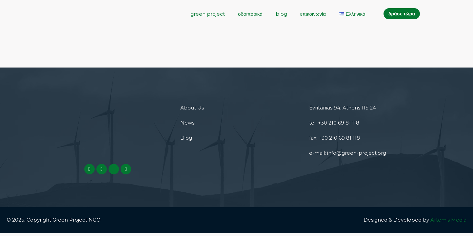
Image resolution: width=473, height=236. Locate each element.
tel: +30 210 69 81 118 (334, 123)
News (187, 123)
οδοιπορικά (250, 14)
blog (281, 14)
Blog (186, 138)
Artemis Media (448, 220)
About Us (192, 108)
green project (207, 14)
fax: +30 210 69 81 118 (334, 138)
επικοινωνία (313, 14)
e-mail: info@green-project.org (347, 153)
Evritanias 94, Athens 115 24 (342, 108)
